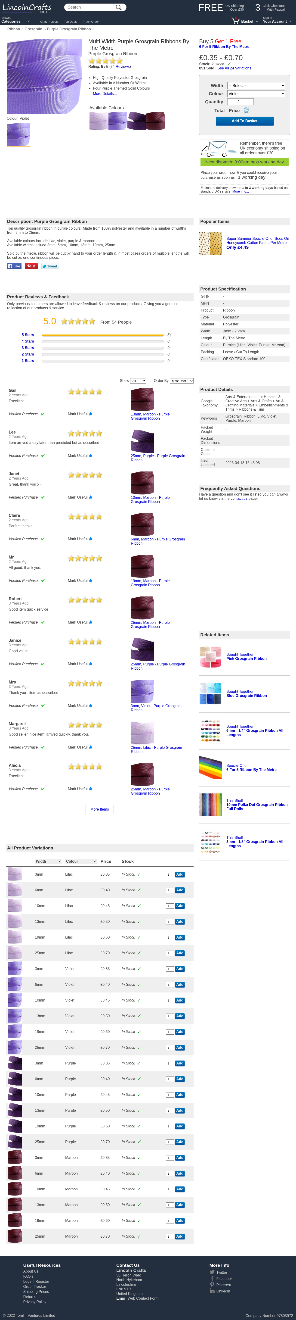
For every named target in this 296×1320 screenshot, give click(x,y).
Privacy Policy (34, 1302)
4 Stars (28, 341)
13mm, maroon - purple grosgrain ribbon (150, 416)
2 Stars (28, 354)
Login (27, 1281)
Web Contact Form (143, 1298)
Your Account (275, 21)
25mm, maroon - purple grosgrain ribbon (150, 625)
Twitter (221, 1272)
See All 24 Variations (234, 68)
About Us (31, 1271)
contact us (239, 498)
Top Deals (70, 21)
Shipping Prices (36, 1292)
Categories (11, 21)
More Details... (105, 94)
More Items (99, 809)
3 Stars (28, 348)
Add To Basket (244, 121)
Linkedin (223, 1291)
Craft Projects (49, 21)
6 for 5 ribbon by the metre (224, 47)
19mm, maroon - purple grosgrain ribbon (150, 583)
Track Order (91, 21)
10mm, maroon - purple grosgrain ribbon (150, 500)
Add (179, 874)
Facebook (224, 1279)
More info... (240, 191)
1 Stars (28, 361)
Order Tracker (34, 1287)
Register (42, 1281)
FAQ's (28, 1276)
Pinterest (223, 1285)
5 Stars (28, 335)
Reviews (120, 67)
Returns (29, 1297)
